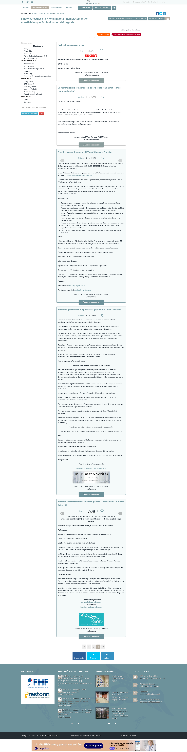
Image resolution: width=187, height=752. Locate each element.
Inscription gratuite (101, 8)
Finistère (81, 158)
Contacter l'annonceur (91, 80)
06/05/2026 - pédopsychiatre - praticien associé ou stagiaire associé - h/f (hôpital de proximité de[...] (74, 678)
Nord (81, 51)
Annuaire (69, 8)
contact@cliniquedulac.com (91, 602)
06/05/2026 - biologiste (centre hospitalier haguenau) (74, 690)
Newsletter (126, 2)
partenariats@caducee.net (151, 701)
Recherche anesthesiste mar (71, 44)
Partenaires (125, 736)
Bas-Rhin (61, 694)
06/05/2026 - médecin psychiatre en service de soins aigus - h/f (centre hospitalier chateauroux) (74, 700)
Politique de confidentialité (92, 736)
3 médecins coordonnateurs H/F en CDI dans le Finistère (85, 152)
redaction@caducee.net (150, 694)
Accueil (34, 13)
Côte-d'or (61, 683)
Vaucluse (81, 97)
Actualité (26, 8)
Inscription (162, 2)
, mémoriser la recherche (120, 18)
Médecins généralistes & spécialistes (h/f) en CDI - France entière (89, 309)
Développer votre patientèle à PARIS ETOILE (118, 678)
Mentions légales (76, 736)
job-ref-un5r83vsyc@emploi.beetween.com (91, 468)
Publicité (133, 736)
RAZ (41, 114)
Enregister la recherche (29, 114)
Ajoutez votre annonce (156, 18)
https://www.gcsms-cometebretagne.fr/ (80, 175)
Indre (60, 706)
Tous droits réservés (51, 736)
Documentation (56, 8)
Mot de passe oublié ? (139, 2)
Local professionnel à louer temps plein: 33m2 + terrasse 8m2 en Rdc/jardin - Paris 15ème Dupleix (120, 713)
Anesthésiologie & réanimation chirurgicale (127, 34)
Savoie (81, 511)
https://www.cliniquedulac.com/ (91, 607)
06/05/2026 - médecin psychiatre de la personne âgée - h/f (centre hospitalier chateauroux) (75, 712)
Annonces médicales (40, 8)
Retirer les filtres (141, 18)
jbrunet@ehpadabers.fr (77, 286)
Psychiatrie (66, 706)
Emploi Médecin (59, 13)
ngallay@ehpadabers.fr (83, 290)
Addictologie (69, 694)
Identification (152, 2)
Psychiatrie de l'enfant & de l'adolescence (78, 683)
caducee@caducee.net (149, 686)
